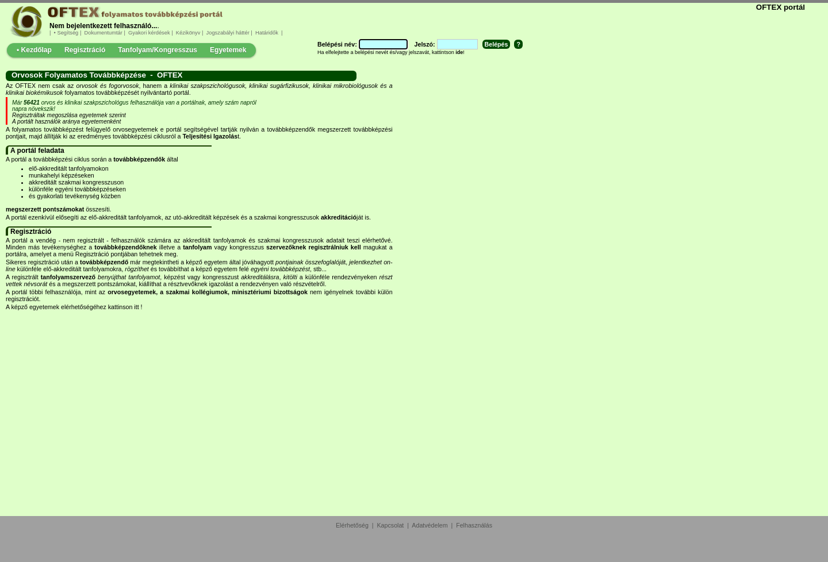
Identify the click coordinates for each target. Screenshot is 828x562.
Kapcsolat (390, 525)
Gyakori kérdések (148, 33)
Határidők (266, 33)
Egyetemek (228, 50)
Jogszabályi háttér (228, 33)
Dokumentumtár (103, 33)
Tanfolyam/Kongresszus (157, 50)
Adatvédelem (429, 525)
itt (136, 306)
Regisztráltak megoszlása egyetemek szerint (69, 115)
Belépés (496, 44)
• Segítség (66, 33)
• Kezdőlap (34, 50)
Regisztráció (84, 50)
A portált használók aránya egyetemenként (66, 121)
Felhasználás (474, 525)
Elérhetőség (352, 525)
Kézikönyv (188, 33)
